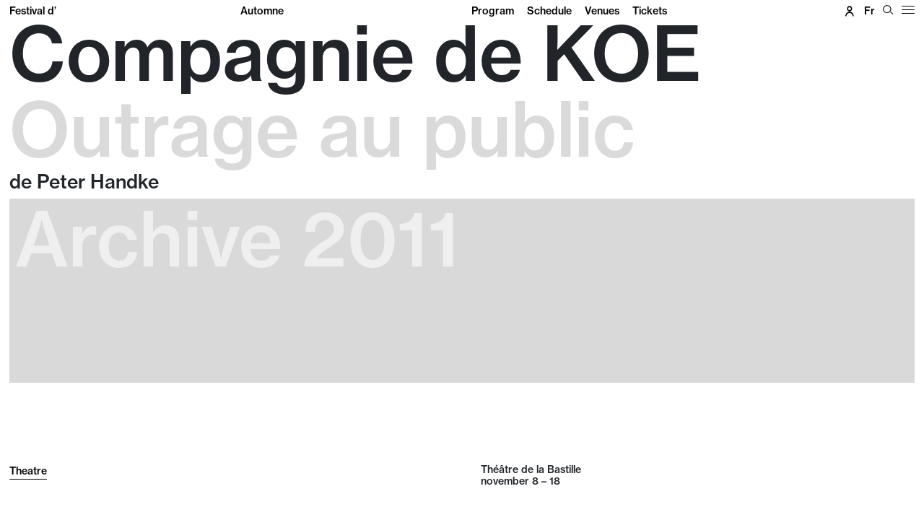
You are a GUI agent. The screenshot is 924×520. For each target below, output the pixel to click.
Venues (602, 10)
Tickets (649, 10)
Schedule (549, 10)
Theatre (28, 470)
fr (869, 10)
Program (492, 10)
